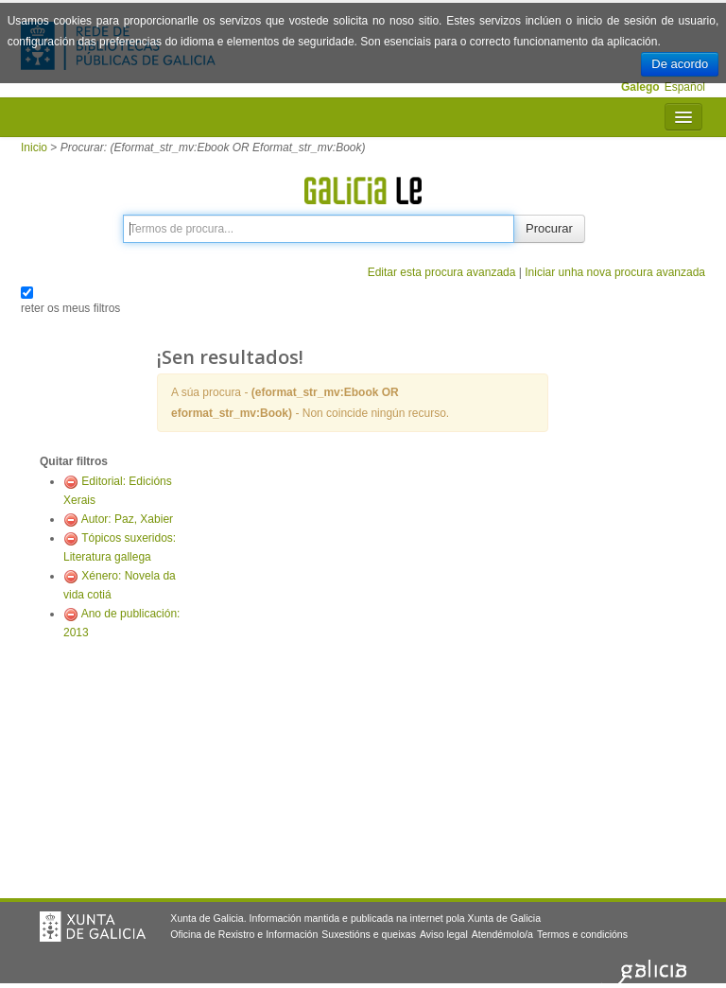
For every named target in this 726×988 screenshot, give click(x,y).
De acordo (679, 64)
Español (685, 87)
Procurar (549, 228)
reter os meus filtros (70, 308)
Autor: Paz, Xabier (127, 519)
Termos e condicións (582, 934)
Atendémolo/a (502, 934)
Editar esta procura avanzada (442, 272)
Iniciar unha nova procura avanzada (615, 272)
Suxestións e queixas (368, 934)
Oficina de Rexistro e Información (244, 934)
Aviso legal (444, 934)
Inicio (34, 147)
